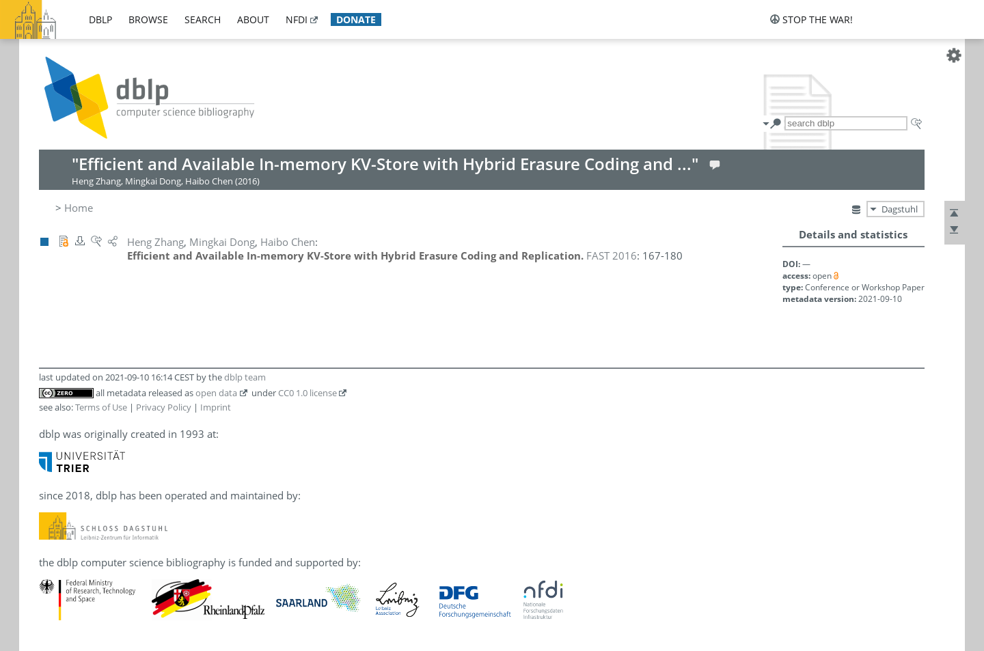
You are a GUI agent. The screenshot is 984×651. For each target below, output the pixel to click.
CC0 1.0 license (307, 393)
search (202, 19)
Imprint (215, 407)
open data (216, 393)
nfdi (297, 19)
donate (356, 19)
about (253, 19)
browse (148, 19)
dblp (100, 19)
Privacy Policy (163, 407)
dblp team (245, 377)
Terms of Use (101, 407)
